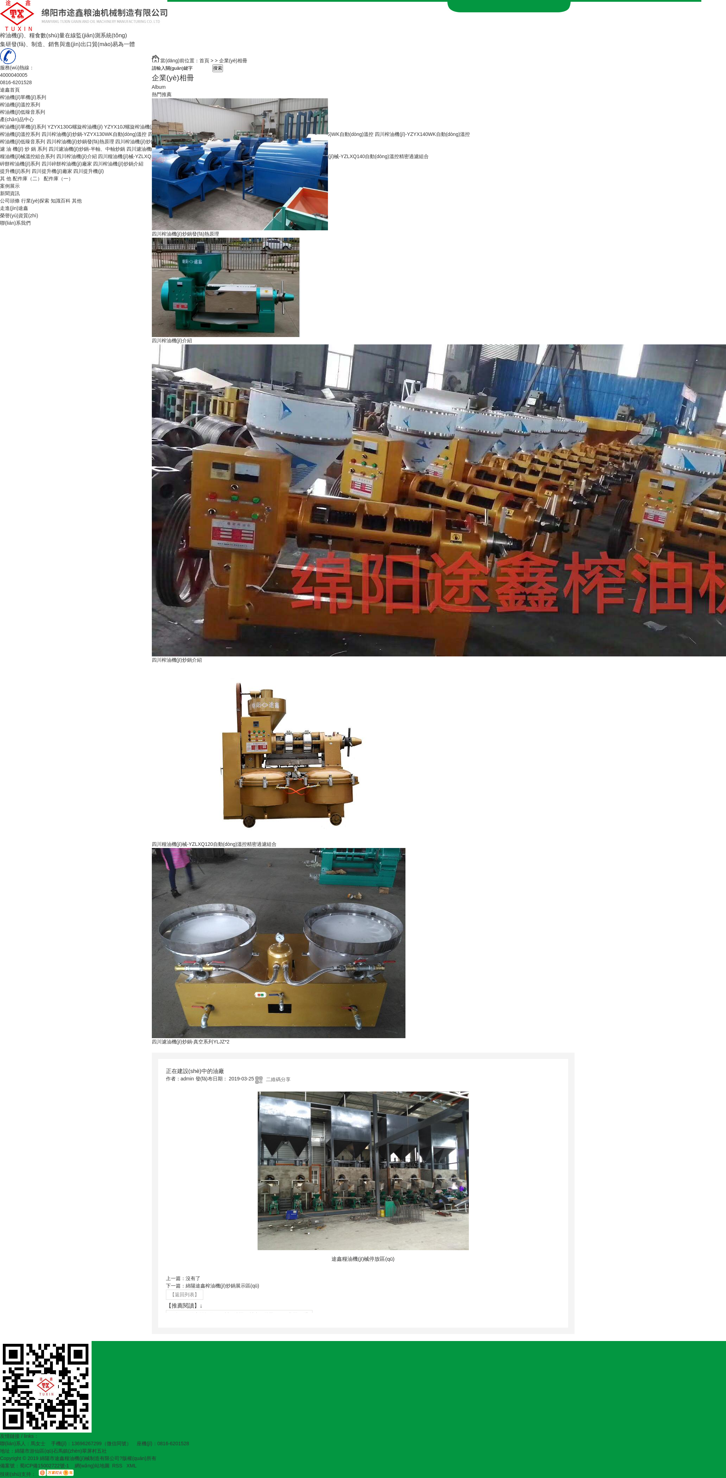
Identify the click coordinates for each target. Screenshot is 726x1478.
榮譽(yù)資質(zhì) (19, 215)
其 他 (5, 178)
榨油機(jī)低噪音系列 (22, 112)
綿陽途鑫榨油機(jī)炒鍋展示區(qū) (222, 1286)
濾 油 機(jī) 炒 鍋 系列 (23, 149)
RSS (118, 1465)
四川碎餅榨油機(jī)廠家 (67, 164)
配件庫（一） (58, 178)
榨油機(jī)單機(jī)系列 (23, 97)
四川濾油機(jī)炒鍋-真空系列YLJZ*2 (191, 1041)
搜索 (217, 68)
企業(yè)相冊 (233, 60)
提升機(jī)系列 (15, 171)
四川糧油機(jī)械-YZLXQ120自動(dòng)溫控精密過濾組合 (214, 844)
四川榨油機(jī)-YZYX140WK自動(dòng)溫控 (422, 134)
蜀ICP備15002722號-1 (44, 1465)
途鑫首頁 (10, 90)
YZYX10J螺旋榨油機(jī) (129, 127)
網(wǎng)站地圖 (92, 1465)
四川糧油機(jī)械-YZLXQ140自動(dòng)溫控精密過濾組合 (366, 156)
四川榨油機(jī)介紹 (76, 156)
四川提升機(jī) (88, 171)
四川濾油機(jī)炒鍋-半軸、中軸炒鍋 (87, 149)
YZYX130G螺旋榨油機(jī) (75, 127)
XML (131, 1465)
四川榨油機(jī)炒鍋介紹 (118, 164)
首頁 (204, 60)
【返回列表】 (184, 1294)
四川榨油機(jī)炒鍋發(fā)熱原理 (80, 141)
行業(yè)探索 (35, 201)
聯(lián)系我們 (15, 223)
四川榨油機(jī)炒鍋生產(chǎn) (147, 141)
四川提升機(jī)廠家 (52, 171)
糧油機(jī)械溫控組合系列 (27, 156)
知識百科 (60, 201)
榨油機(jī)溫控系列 (20, 104)
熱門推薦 (162, 94)
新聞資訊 (10, 193)
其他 (77, 201)
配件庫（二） (27, 178)
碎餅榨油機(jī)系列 (20, 164)
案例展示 (10, 186)
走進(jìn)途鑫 (14, 208)
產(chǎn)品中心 (17, 119)
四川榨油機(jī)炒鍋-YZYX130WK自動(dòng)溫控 (94, 134)
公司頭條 (10, 201)
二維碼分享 (278, 1079)
